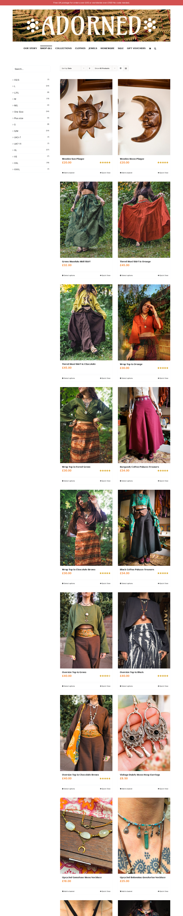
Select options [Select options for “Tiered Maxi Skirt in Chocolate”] (69, 378)
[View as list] (125, 68)
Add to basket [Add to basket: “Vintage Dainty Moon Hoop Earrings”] (127, 789)
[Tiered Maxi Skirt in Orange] (144, 220)
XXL (16, 163)
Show (102, 68)
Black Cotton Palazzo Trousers (137, 569)
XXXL (17, 169)
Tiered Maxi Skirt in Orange (135, 262)
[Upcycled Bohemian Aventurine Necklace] (144, 836)
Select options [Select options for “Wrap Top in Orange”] (127, 378)
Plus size (18, 118)
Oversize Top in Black (132, 672)
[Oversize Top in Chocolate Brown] (86, 733)
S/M (16, 131)
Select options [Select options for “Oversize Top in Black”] (127, 686)
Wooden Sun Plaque (73, 159)
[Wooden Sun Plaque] (86, 117)
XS (15, 156)
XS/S (16, 80)
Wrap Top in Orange (131, 364)
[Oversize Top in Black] (144, 630)
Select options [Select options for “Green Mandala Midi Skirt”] (69, 275)
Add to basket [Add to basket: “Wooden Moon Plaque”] (127, 173)
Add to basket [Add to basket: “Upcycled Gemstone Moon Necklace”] (69, 891)
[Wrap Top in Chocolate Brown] (86, 527)
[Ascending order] (89, 68)
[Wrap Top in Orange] (144, 322)
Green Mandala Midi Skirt (76, 262)
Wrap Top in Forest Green (76, 467)
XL (15, 150)
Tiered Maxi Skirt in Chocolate (79, 364)
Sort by (67, 68)
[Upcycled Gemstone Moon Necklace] (86, 836)
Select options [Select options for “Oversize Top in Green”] (69, 686)
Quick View (106, 173)
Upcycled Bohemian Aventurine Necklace (143, 877)
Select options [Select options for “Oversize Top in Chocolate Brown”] (69, 789)
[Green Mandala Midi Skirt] (86, 220)
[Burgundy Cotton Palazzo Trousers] (144, 425)
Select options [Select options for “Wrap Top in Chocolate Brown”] (69, 583)
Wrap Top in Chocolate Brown (78, 569)
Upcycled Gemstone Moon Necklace (82, 877)
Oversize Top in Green (74, 672)
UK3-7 (17, 137)
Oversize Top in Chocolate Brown (80, 775)
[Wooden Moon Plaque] (144, 117)
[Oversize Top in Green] (86, 630)
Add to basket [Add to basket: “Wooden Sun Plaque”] (69, 173)
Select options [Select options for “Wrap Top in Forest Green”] (69, 481)
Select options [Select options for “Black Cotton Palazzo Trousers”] (127, 583)
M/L (16, 105)
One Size (18, 111)
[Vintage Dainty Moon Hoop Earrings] (144, 733)
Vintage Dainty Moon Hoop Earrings (140, 775)
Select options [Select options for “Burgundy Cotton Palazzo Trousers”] (127, 481)
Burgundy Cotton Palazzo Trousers (139, 467)
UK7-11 (17, 143)
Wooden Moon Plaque (132, 159)
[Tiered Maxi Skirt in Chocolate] (86, 322)
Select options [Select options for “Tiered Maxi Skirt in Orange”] (127, 275)
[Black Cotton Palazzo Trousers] (144, 527)
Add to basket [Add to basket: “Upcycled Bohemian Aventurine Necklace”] (127, 891)
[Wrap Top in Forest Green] (86, 425)
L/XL (16, 92)
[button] (155, 48)
